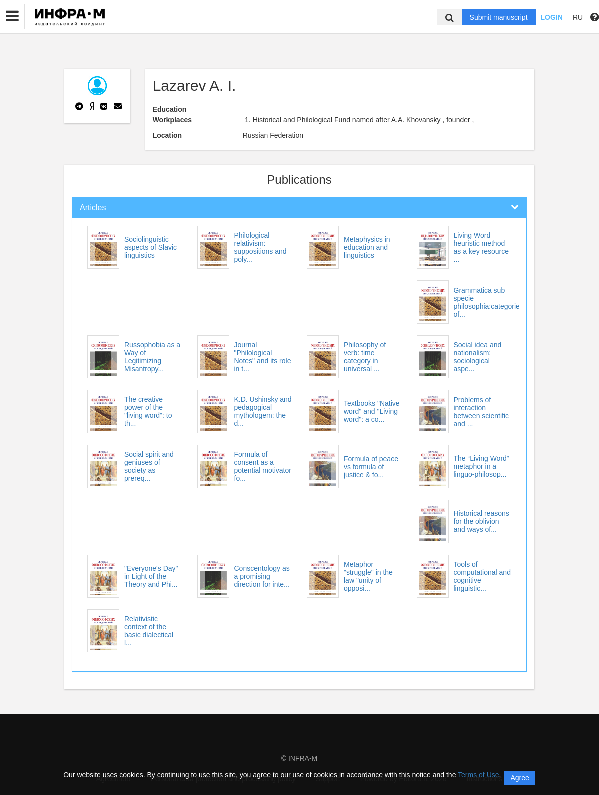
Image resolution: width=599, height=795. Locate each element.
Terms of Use (478, 775)
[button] (12, 16)
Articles (93, 207)
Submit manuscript (499, 17)
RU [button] (578, 17)
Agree (519, 778)
